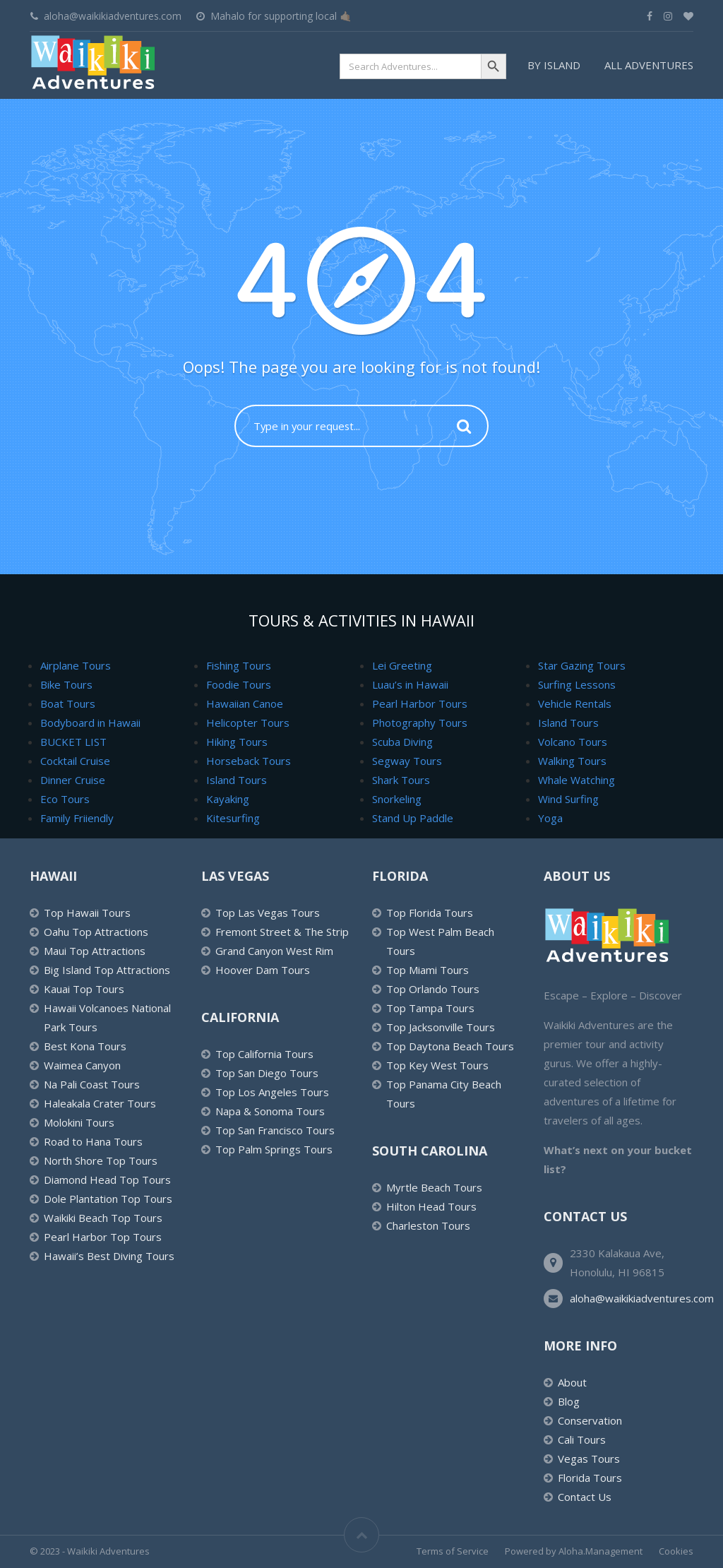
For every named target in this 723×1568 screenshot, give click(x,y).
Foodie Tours (238, 684)
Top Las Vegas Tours (267, 912)
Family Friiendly (77, 818)
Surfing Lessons (577, 684)
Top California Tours (264, 1054)
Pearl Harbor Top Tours (103, 1237)
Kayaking (227, 799)
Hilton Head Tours (431, 1206)
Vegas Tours (589, 1458)
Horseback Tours (248, 761)
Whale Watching (576, 780)
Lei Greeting (402, 665)
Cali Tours (582, 1439)
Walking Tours (572, 761)
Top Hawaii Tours (87, 912)
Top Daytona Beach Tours (450, 1046)
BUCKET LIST (73, 742)
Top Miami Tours (427, 970)
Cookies (676, 1551)
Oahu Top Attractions (96, 932)
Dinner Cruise (72, 780)
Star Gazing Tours (582, 665)
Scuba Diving (402, 742)
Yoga (550, 818)
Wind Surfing (568, 799)
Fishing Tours (238, 665)
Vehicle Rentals (574, 703)
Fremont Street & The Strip (282, 932)
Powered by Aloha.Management (574, 1551)
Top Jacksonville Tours (440, 1027)
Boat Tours (67, 703)
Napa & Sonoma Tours (270, 1111)
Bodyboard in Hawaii (90, 722)
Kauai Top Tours (84, 989)
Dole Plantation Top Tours (108, 1199)
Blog (569, 1401)
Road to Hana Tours (93, 1141)
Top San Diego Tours (266, 1073)
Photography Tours (419, 722)
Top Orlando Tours (432, 989)
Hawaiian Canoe (244, 703)
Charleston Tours (428, 1225)
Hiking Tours (237, 742)
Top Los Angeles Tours (272, 1092)
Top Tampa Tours (430, 1008)
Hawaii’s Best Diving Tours (109, 1256)
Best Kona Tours (85, 1046)
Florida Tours (590, 1478)
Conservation (590, 1420)
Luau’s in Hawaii (410, 684)
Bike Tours (66, 684)
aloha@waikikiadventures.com (642, 1298)
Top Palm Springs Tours (274, 1149)
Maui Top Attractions (94, 951)
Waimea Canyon (82, 1065)
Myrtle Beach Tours (434, 1187)
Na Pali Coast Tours (92, 1084)
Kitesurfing (233, 818)
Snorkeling (397, 799)
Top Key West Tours (437, 1065)
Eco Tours (65, 799)
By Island (553, 65)
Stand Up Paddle (412, 818)
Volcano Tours (572, 742)
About (572, 1382)
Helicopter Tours (247, 722)
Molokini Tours (79, 1122)
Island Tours (236, 780)
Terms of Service (453, 1551)
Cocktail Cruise (75, 761)
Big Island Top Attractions (107, 970)
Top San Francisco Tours (275, 1130)
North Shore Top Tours (100, 1160)
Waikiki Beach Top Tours (103, 1218)
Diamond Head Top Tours (107, 1179)
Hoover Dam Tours (262, 970)
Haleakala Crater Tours (100, 1103)
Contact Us (584, 1497)
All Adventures (648, 65)
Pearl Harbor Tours (419, 703)
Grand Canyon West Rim (274, 951)
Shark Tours (401, 780)
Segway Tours (407, 761)
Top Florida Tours (429, 912)
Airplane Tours (75, 665)
